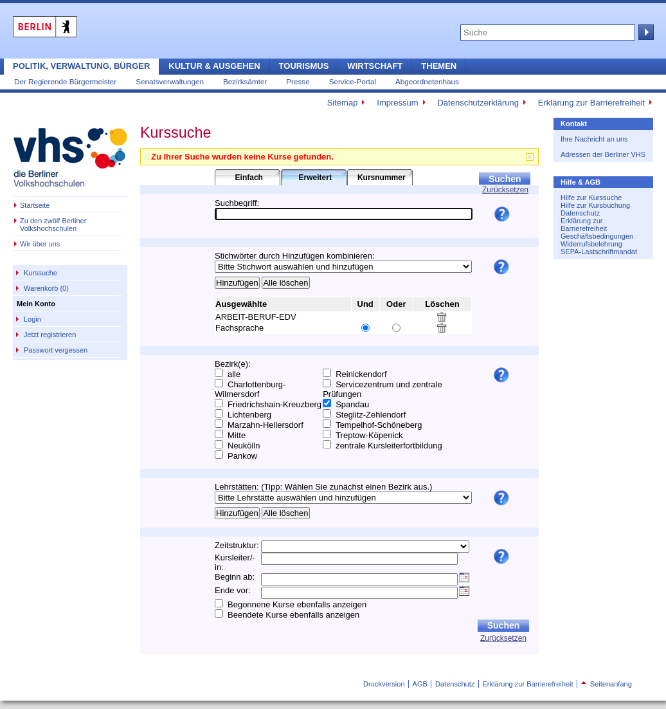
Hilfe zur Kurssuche (591, 197)
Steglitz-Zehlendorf (371, 414)
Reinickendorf (361, 374)
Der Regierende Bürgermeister (65, 81)
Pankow (242, 456)
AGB (420, 684)
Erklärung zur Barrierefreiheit (591, 102)
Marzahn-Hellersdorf (265, 425)
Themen (438, 66)
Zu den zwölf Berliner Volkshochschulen (53, 224)
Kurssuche (40, 273)
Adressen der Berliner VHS (603, 154)
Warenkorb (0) (46, 288)
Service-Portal (352, 81)
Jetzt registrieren (50, 334)
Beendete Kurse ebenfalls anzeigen (293, 615)
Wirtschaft (374, 66)
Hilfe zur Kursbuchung (595, 205)
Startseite (35, 205)
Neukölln (244, 445)
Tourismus (304, 66)
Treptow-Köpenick (369, 435)
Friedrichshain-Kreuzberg (274, 404)
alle (234, 374)
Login (32, 319)
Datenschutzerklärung (477, 102)
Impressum (397, 102)
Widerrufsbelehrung (591, 244)
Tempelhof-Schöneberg (379, 425)
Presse (297, 81)
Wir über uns (40, 244)
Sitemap (342, 102)
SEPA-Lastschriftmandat (599, 251)
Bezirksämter (245, 81)
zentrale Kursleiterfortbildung (389, 445)
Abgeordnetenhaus (427, 81)
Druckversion (383, 684)
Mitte (237, 435)
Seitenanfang (606, 684)
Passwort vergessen (55, 350)
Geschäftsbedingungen (597, 236)
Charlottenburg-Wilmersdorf (250, 389)
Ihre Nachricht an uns (594, 139)
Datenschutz (580, 213)
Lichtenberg (249, 414)
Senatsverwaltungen (170, 81)
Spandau (352, 404)
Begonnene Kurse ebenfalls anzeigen (297, 604)
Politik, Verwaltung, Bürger (81, 66)
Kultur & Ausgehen (214, 66)
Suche (644, 32)
